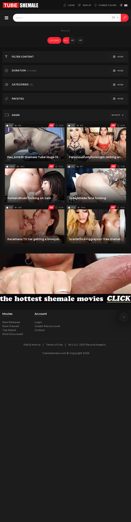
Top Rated (9, 330)
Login (38, 322)
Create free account (47, 326)
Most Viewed (10, 326)
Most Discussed (12, 334)
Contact (40, 330)
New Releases (11, 322)
